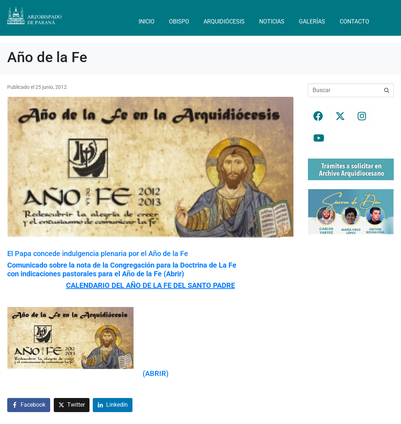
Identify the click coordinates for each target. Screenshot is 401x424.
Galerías (312, 21)
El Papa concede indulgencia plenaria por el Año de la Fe (97, 253)
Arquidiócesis (224, 21)
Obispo (179, 21)
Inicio (146, 21)
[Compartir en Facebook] (28, 405)
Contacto (354, 21)
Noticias (271, 21)
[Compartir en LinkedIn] (112, 405)
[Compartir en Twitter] (72, 405)
